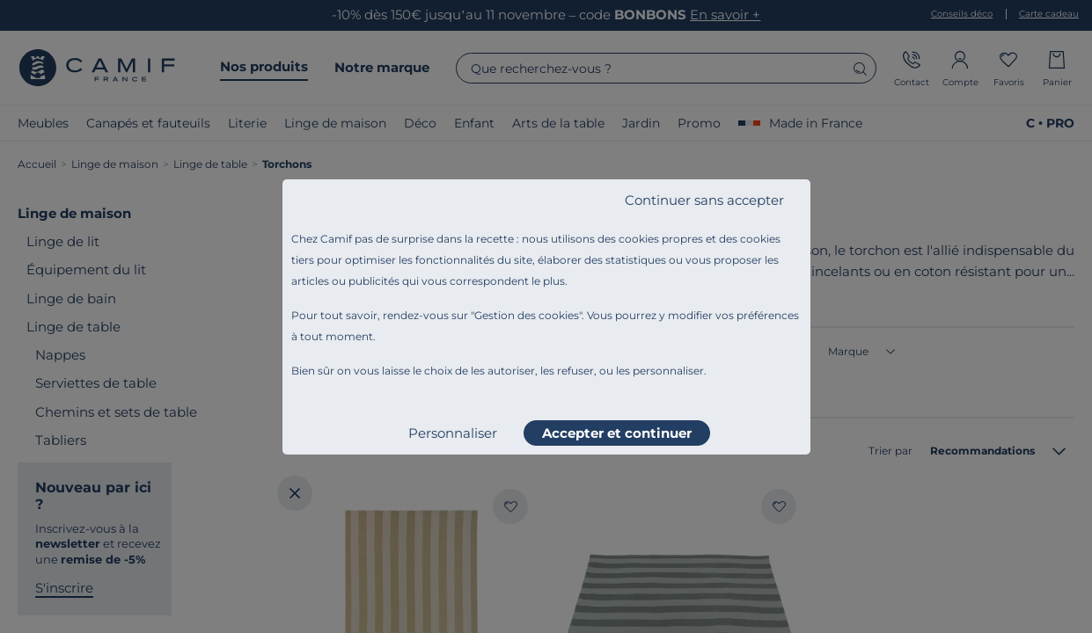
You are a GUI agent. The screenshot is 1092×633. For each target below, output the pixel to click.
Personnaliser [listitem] (452, 433)
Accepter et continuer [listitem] (617, 433)
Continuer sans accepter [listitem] (704, 200)
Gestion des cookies (526, 315)
